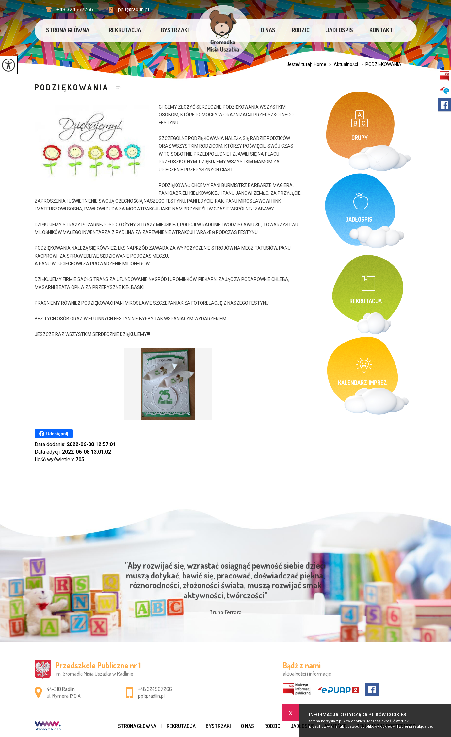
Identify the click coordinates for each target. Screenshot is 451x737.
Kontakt (381, 30)
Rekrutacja (125, 30)
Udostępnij (53, 433)
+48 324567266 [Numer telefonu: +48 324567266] (155, 689)
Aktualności (342, 64)
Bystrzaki (175, 30)
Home (320, 64)
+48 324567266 (69, 10)
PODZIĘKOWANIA (73, 87)
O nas (268, 30)
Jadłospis (339, 30)
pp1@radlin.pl (127, 10)
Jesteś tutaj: (300, 64)
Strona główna (67, 30)
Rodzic (301, 30)
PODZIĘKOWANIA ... (381, 64)
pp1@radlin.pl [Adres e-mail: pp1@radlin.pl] (151, 696)
